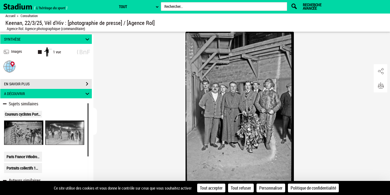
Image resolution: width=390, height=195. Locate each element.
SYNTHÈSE (47, 39)
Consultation (29, 16)
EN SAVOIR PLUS (48, 84)
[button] (9, 66)
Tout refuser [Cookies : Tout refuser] (241, 188)
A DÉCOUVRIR (47, 93)
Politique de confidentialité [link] (313, 188)
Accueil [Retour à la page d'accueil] (10, 16)
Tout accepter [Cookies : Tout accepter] (211, 188)
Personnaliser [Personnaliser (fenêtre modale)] (270, 188)
